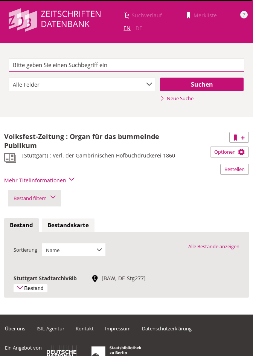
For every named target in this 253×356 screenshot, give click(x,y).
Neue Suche (177, 98)
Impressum (118, 328)
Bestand (21, 225)
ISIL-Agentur (50, 328)
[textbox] (126, 65)
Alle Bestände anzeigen (213, 246)
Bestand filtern (34, 198)
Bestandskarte (68, 225)
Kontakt (85, 328)
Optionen (229, 151)
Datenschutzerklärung (167, 328)
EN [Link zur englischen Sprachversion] (127, 28)
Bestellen (234, 169)
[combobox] (82, 84)
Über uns (15, 328)
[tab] (21, 225)
